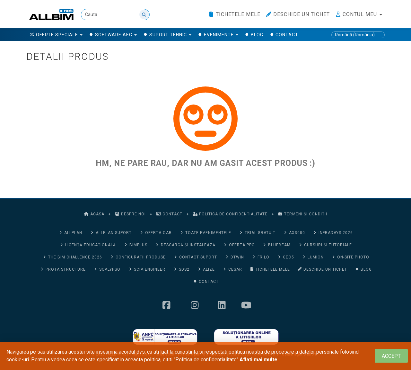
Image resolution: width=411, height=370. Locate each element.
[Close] (391, 356)
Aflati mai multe (258, 359)
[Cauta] (115, 14)
